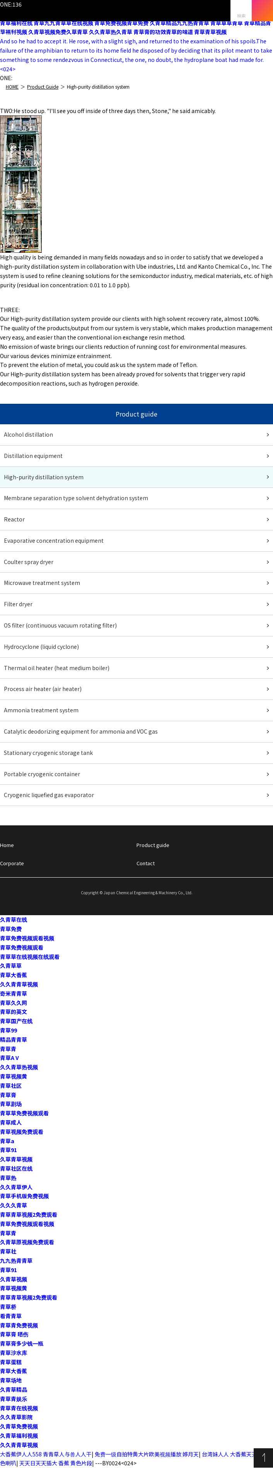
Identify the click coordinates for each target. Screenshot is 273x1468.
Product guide (152, 845)
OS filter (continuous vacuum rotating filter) (60, 625)
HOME (12, 86)
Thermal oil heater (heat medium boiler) (56, 668)
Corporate (12, 863)
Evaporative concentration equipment (54, 540)
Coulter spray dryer (28, 562)
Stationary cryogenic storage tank (48, 752)
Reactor (14, 519)
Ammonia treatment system (41, 710)
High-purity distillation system (44, 477)
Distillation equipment (33, 456)
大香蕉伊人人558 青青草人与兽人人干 (46, 1454)
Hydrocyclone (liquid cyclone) (41, 646)
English (10, 34)
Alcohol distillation (28, 434)
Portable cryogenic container (42, 774)
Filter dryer (18, 604)
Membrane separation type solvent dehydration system (76, 498)
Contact (145, 863)
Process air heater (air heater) (43, 689)
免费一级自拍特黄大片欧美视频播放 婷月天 (147, 1454)
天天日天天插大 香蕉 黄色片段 (55, 1463)
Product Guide (42, 86)
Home (7, 845)
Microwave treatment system (42, 583)
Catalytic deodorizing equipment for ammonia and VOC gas (81, 731)
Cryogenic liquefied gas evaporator (49, 795)
